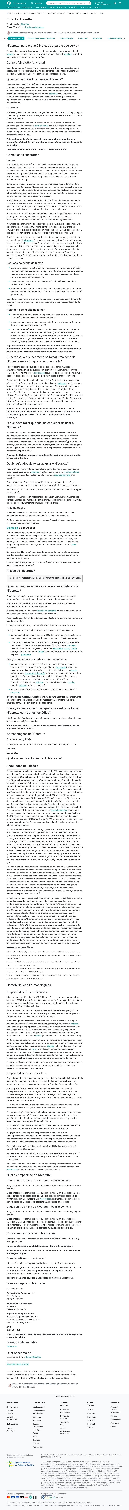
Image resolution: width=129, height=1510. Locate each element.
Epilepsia (12, 527)
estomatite (58, 648)
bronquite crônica (59, 810)
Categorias (37, 1417)
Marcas (36, 1443)
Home (11, 13)
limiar (74, 544)
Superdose (97, 38)
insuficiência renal (62, 475)
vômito (67, 648)
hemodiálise (12, 1169)
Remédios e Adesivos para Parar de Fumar (63, 13)
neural (38, 1035)
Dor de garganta (40, 7)
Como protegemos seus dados (65, 1431)
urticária (22, 685)
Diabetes (52, 7)
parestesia (26, 654)
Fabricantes (38, 1447)
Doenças (36, 1440)
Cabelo (113, 1427)
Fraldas (114, 1416)
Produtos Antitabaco (34, 27)
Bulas (35, 1436)
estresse (74, 1024)
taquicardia (61, 667)
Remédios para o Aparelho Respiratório (30, 13)
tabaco (10, 54)
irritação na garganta (46, 611)
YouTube (91, 1420)
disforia (50, 1046)
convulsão (15, 692)
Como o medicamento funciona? (41, 38)
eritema (39, 682)
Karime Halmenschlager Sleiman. (51, 33)
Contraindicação (66, 38)
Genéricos (97, 7)
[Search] (89, 3)
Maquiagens (116, 1419)
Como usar (83, 38)
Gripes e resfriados (13, 7)
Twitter (90, 1410)
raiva (34, 1049)
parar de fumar (41, 126)
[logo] (9, 3)
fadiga (41, 651)
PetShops (115, 1423)
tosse (74, 648)
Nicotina (85, 13)
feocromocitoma (71, 472)
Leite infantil (73, 7)
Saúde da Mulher (85, 7)
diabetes (35, 472)
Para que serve (16, 38)
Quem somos (12, 1407)
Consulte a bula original (18, 1364)
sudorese (62, 383)
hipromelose (45, 1199)
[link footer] (46, 1497)
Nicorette (94, 13)
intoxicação (39, 373)
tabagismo (28, 240)
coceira (71, 682)
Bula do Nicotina (33, 1357)
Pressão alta (61, 7)
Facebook (91, 1413)
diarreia (73, 670)
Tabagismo (12, 1346)
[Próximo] (123, 38)
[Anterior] (6, 38)
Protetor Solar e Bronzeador (116, 1410)
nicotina (68, 54)
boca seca (71, 645)
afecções (53, 94)
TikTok (90, 1427)
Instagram (91, 1417)
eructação (29, 673)
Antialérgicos (27, 7)
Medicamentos (39, 1407)
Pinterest (91, 1424)
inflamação (40, 673)
